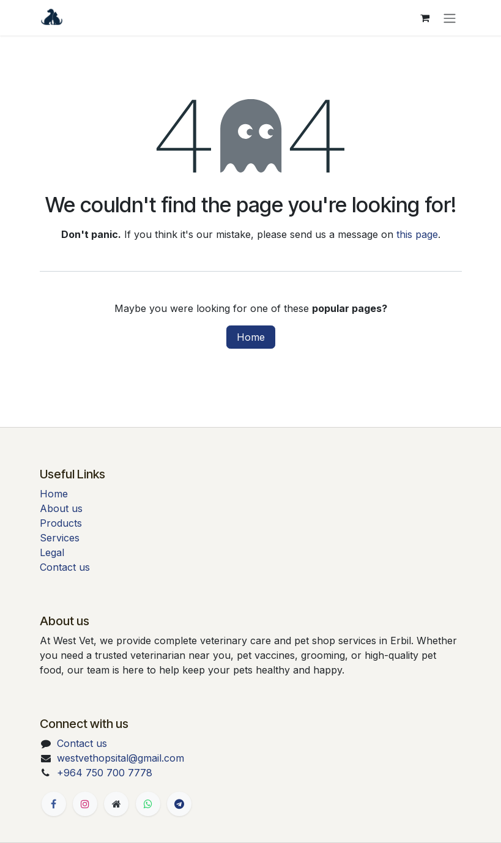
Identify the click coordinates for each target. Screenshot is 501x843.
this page (417, 234)
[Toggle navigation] (449, 18)
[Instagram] (85, 804)
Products (61, 523)
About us (61, 508)
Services (60, 538)
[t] (179, 804)
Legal (52, 552)
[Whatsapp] (148, 804)
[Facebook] (54, 804)
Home (251, 337)
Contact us (65, 567)
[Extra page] (116, 804)
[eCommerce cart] (425, 18)
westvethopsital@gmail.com (120, 758)
